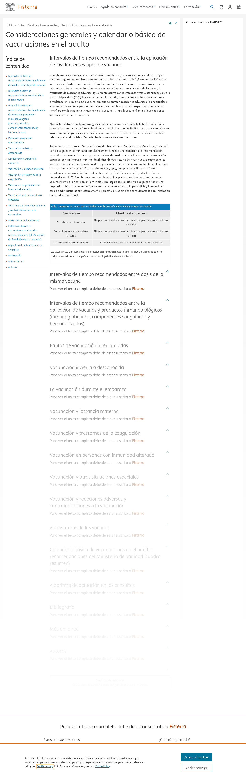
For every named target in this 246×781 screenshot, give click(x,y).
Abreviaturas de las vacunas (23, 220)
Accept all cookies (196, 757)
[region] (123, 762)
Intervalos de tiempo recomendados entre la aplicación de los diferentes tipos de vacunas (27, 80)
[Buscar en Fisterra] (212, 7)
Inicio (10, 25)
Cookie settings (45, 766)
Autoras (12, 267)
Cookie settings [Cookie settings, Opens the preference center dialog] (196, 768)
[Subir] (167, 271)
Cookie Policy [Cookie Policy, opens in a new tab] (102, 766)
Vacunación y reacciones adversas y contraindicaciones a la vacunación (26, 210)
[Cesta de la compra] (221, 7)
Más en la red (15, 261)
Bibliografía (14, 255)
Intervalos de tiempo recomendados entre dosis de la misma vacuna (26, 95)
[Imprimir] (170, 24)
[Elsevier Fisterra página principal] (21, 7)
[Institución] (239, 7)
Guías (92, 7)
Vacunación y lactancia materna (25, 169)
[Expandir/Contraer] (176, 24)
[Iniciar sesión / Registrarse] (230, 7)
